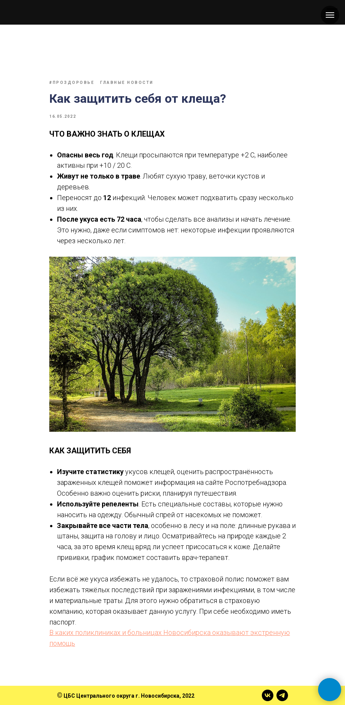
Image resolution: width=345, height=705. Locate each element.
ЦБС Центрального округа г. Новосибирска (121, 696)
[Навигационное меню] (330, 15)
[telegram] (282, 695)
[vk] (267, 695)
